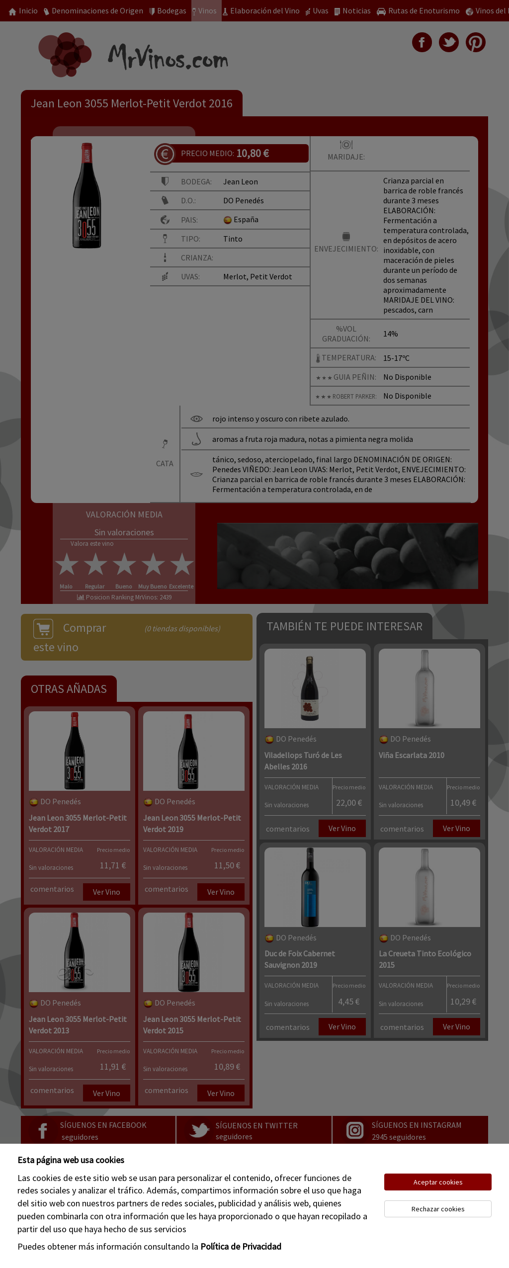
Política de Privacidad (240, 1246)
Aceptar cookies (438, 1182)
